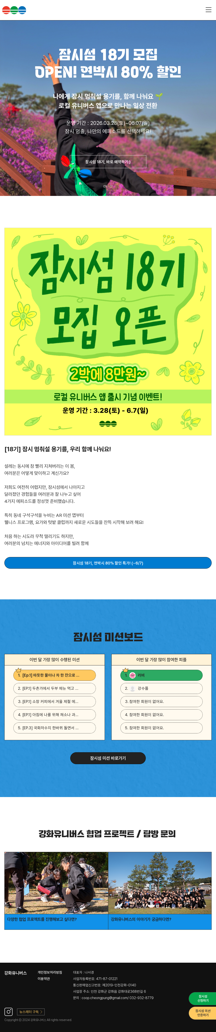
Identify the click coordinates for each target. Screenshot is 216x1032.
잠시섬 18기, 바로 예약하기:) (108, 161)
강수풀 (143, 688)
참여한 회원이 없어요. (146, 701)
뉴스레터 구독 (30, 1012)
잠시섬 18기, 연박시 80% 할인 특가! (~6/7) (108, 563)
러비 (141, 675)
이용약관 (44, 979)
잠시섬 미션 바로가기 (108, 758)
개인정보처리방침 (50, 972)
